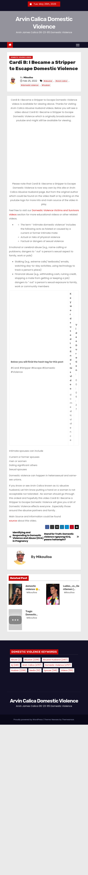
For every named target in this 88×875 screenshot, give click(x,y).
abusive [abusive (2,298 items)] (32, 659)
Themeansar (68, 719)
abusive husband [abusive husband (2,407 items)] (55, 659)
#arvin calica (61, 81)
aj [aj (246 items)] (15, 665)
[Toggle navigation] (78, 45)
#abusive (48, 81)
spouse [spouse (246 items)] (50, 670)
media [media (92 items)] (34, 670)
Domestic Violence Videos (21, 57)
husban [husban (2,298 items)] (18, 670)
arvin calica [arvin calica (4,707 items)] (32, 665)
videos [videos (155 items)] (67, 670)
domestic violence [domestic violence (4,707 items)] (58, 665)
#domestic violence (29, 85)
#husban (46, 85)
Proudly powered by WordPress (28, 719)
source (13, 520)
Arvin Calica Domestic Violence (44, 701)
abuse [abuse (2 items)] (16, 659)
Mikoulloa (28, 77)
